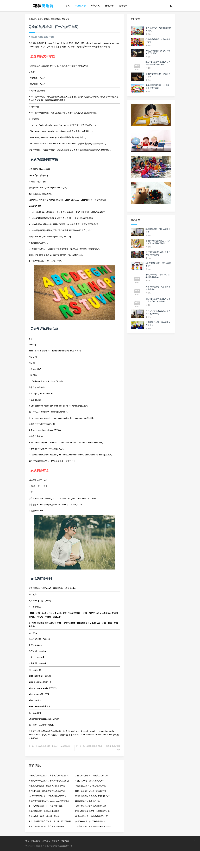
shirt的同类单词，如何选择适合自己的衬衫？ (48, 796)
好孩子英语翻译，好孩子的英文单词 (90, 791)
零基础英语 (80, 5)
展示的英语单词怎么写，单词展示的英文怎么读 (49, 781)
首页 (67, 5)
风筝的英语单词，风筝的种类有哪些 (44, 811)
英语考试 (123, 5)
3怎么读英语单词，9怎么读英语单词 (90, 786)
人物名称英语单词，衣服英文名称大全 (91, 775)
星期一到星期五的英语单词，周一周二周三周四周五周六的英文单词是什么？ (50, 822)
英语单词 (65, 19)
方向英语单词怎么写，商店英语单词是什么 (47, 826)
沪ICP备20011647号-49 (62, 846)
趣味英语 (109, 5)
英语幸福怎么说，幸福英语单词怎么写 (91, 816)
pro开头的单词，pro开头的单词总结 (90, 821)
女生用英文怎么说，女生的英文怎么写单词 (47, 786)
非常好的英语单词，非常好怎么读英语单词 (53, 746)
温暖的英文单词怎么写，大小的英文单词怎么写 (49, 775)
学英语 (46, 19)
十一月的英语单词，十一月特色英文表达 (46, 806)
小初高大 (95, 5)
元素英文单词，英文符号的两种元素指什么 (93, 826)
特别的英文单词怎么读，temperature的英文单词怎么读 (49, 802)
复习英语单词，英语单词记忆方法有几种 (92, 796)
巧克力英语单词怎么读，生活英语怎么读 (92, 811)
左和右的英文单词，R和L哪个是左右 (44, 816)
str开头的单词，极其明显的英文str (89, 781)
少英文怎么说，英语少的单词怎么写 (90, 806)
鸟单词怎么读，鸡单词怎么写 (87, 801)
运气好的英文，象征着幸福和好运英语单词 (47, 791)
